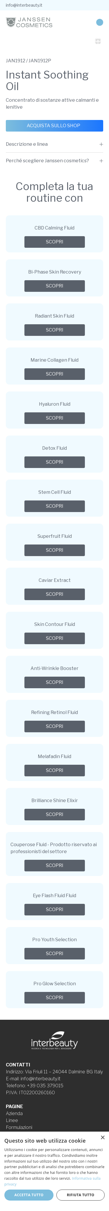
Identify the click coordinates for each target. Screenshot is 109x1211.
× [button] (102, 1138)
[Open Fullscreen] (98, 40)
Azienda (14, 1113)
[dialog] (54, 1171)
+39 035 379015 (45, 1085)
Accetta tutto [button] (29, 1194)
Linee (12, 1120)
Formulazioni (19, 1127)
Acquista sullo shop (53, 125)
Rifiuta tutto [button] (80, 1194)
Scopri (54, 242)
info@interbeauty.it (24, 5)
